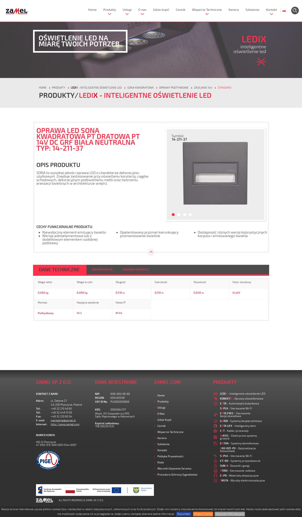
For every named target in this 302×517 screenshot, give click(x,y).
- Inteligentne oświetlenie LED (96, 87)
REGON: (100, 397)
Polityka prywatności (170, 456)
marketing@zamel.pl (63, 420)
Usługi (127, 10)
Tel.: (38, 408)
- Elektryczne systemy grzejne (238, 437)
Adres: (40, 400)
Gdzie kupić (161, 10)
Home (92, 10)
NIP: (97, 393)
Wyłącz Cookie (203, 514)
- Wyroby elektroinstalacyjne (242, 480)
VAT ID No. (101, 401)
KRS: (98, 409)
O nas (142, 10)
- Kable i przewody (234, 431)
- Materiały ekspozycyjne (239, 475)
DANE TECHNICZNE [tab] (59, 270)
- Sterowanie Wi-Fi (236, 408)
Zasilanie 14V (203, 87)
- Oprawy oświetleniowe (241, 398)
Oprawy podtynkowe (173, 87)
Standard (224, 87)
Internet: (41, 424)
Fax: (39, 416)
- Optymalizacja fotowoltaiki (238, 450)
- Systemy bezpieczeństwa (241, 421)
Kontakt (271, 10)
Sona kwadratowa (140, 87)
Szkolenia (252, 10)
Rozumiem (183, 514)
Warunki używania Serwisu (174, 468)
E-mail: (40, 420)
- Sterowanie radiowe (237, 470)
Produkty (109, 10)
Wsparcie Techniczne (207, 10)
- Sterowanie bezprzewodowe (235, 415)
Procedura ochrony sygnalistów (177, 474)
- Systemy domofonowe (239, 443)
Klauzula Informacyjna (230, 514)
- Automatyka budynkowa (239, 403)
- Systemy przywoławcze (240, 461)
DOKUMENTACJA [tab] (102, 269)
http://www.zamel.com (65, 424)
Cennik (180, 10)
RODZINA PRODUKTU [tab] (136, 269)
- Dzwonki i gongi (234, 466)
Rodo (160, 462)
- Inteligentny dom (238, 426)
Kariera (234, 10)
